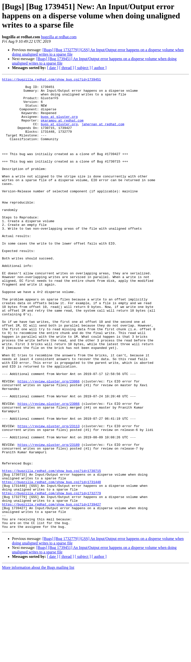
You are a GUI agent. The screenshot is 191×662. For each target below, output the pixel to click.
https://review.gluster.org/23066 (48, 442)
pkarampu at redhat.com (62, 129)
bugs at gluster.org (59, 125)
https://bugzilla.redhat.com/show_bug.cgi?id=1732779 (51, 576)
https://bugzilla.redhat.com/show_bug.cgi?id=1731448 (51, 563)
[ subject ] (83, 68)
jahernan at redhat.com (103, 133)
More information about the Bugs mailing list (38, 658)
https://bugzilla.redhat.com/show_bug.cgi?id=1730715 (51, 549)
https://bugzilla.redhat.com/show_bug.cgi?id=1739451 (51, 80)
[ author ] (99, 68)
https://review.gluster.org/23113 (48, 496)
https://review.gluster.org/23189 (48, 518)
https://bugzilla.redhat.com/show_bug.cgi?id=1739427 (51, 590)
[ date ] (52, 68)
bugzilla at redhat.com (59, 37)
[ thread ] (66, 68)
